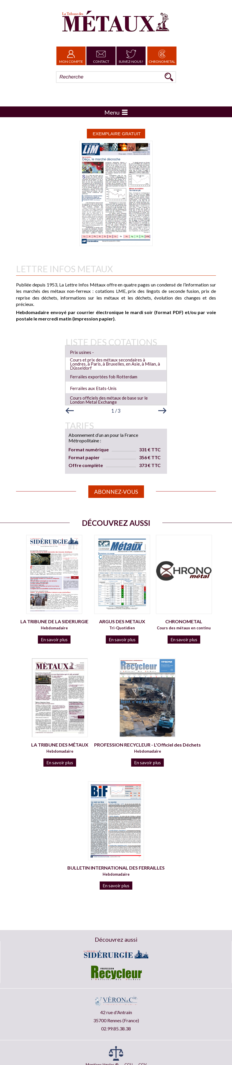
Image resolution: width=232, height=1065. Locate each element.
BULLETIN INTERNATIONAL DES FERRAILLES (116, 867)
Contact (101, 56)
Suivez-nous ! (131, 56)
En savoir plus (54, 639)
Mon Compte (71, 56)
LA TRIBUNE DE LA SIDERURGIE (54, 621)
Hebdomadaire (54, 628)
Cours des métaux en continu (184, 628)
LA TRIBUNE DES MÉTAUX (59, 744)
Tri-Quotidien (122, 628)
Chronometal (162, 56)
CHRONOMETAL (183, 621)
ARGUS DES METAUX (122, 621)
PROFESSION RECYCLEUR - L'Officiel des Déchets (147, 744)
